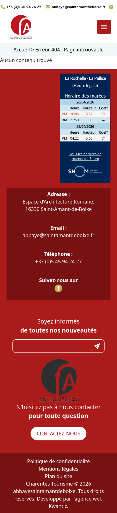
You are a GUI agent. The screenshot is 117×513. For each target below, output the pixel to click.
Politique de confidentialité (58, 461)
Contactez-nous (58, 433)
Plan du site (58, 476)
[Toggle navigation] (104, 27)
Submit (97, 346)
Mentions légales (59, 468)
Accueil (21, 49)
